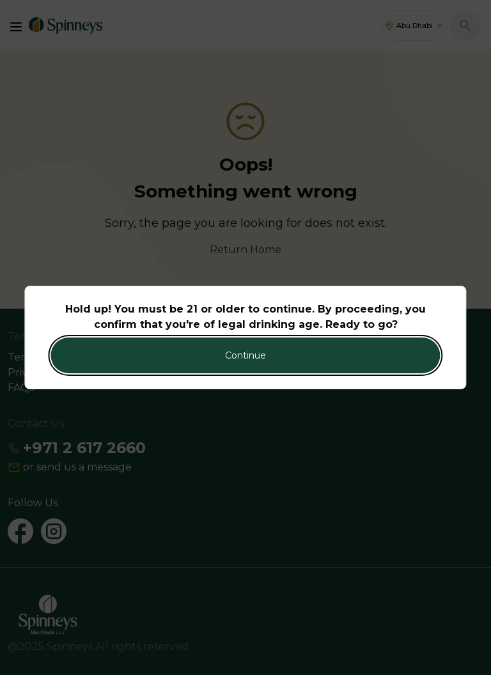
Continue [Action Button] (245, 355)
